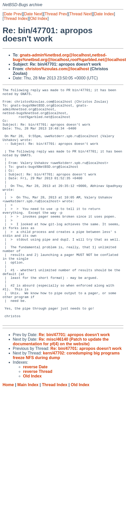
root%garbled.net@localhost (98, 59)
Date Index (104, 14)
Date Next (33, 14)
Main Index (28, 431)
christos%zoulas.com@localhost (57, 69)
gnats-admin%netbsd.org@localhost (55, 55)
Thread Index (16, 18)
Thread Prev (56, 14)
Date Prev (13, 14)
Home (8, 431)
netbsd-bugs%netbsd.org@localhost (60, 57)
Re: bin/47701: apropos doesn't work (74, 381)
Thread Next (80, 14)
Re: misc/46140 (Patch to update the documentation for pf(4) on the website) (61, 388)
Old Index (39, 18)
